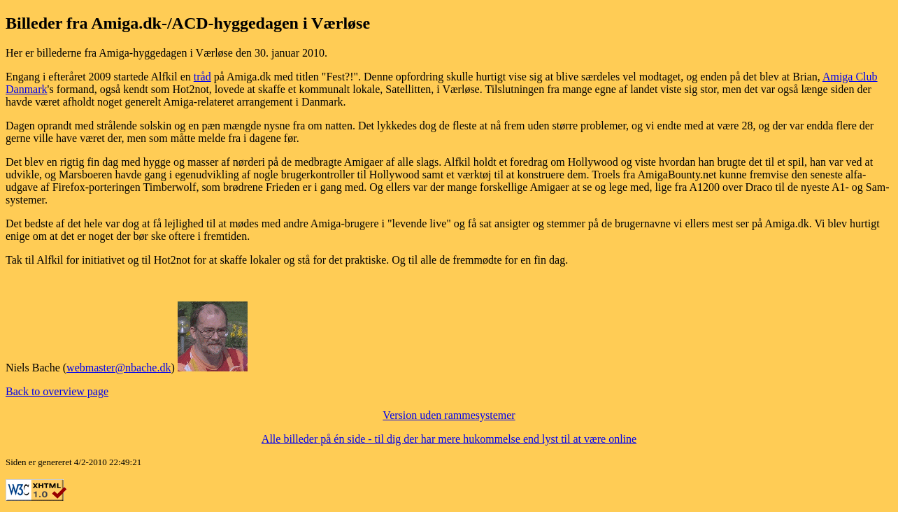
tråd (202, 77)
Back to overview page (57, 391)
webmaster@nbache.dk (118, 368)
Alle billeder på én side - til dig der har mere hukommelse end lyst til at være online (449, 439)
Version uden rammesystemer (449, 415)
